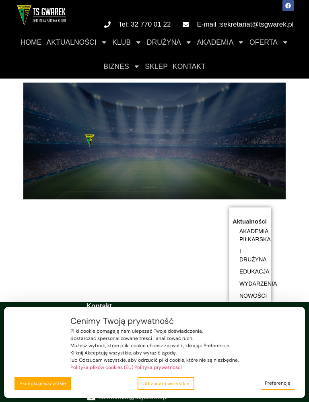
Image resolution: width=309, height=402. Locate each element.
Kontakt (189, 66)
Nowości (253, 295)
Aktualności (76, 42)
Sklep (156, 66)
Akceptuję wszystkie (42, 383)
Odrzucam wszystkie (166, 383)
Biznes (121, 66)
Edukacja (254, 271)
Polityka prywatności (158, 367)
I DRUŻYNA (253, 255)
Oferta (268, 42)
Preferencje (277, 383)
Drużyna (169, 42)
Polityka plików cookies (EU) (101, 367)
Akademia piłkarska (255, 235)
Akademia (221, 42)
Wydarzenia (255, 283)
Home (31, 42)
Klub (127, 42)
